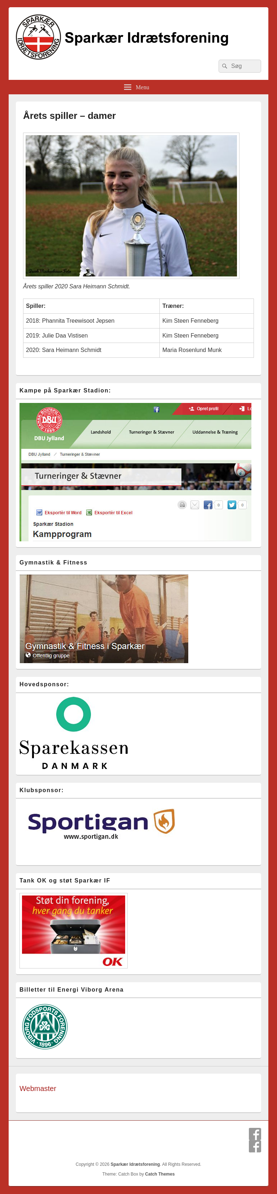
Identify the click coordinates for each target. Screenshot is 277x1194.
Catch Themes (160, 1174)
